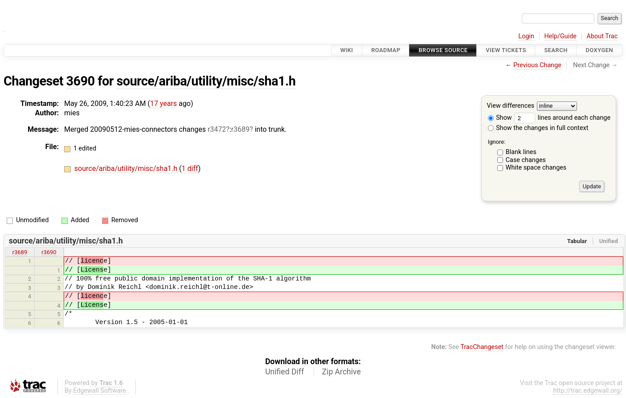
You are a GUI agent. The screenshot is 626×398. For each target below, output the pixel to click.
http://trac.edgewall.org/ (587, 390)
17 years (163, 103)
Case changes (526, 160)
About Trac (602, 36)
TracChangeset (481, 347)
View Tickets (506, 50)
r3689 (240, 129)
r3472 (217, 129)
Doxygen (599, 50)
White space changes (536, 167)
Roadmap (386, 50)
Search (555, 50)
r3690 (49, 252)
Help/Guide (560, 36)
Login (526, 36)
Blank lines (521, 152)
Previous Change (537, 65)
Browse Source (442, 50)
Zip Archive (341, 371)
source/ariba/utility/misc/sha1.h (205, 81)
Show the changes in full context (538, 128)
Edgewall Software (99, 390)
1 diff (190, 168)
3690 (80, 81)
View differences (511, 106)
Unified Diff (284, 371)
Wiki (346, 50)
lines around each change (562, 118)
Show (500, 118)
